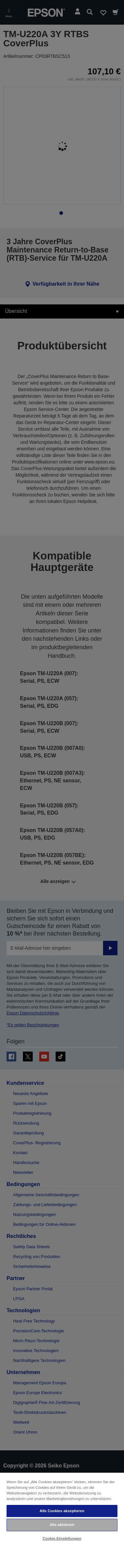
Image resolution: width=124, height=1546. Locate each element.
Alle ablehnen (62, 1525)
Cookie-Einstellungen (62, 1538)
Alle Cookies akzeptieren (62, 1511)
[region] (62, 1509)
